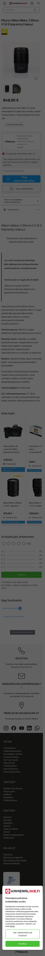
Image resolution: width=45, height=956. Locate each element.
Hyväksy (23, 944)
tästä (12, 926)
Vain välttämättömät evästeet (22, 934)
